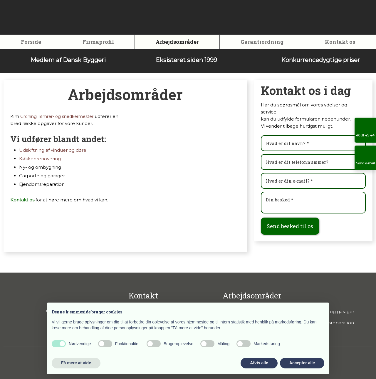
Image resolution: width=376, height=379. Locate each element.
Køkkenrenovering (40, 158)
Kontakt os (340, 41)
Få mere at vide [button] (76, 362)
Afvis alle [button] (259, 362)
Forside (31, 41)
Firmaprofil (98, 41)
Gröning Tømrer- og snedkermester (56, 116)
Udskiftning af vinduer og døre (52, 150)
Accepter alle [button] (302, 362)
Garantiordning (262, 41)
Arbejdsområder (177, 41)
